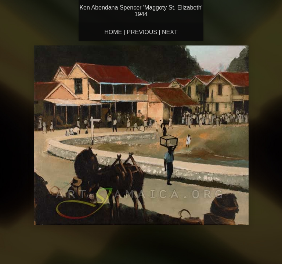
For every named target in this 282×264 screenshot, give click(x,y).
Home (113, 32)
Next (170, 32)
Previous (142, 32)
